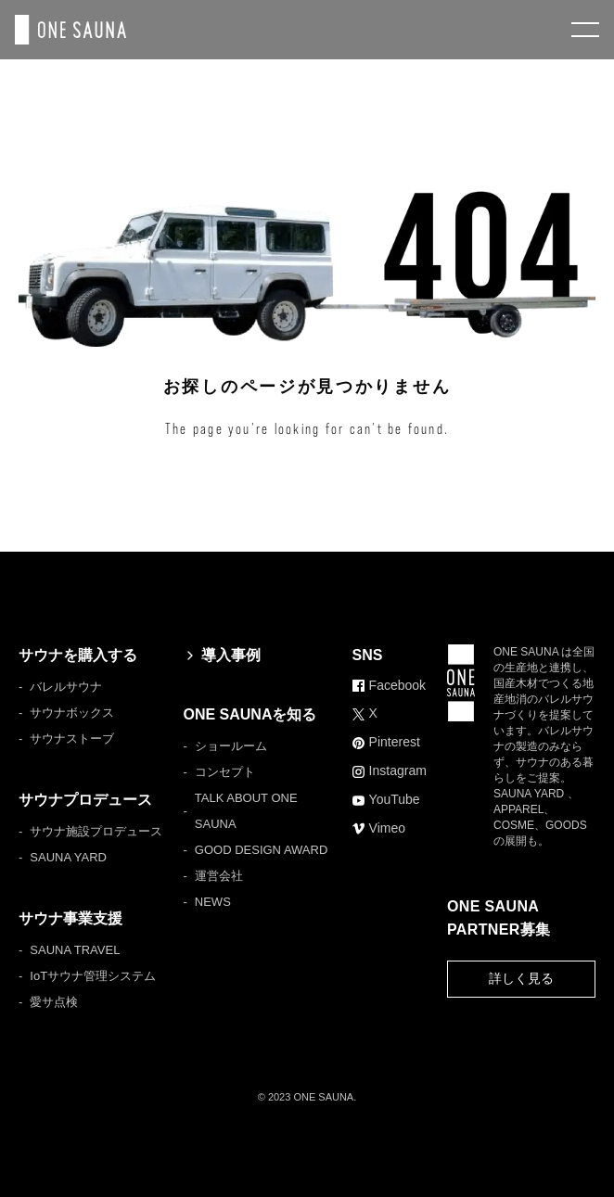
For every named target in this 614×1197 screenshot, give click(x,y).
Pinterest (386, 741)
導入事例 (222, 655)
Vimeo (378, 828)
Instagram (389, 770)
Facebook (389, 685)
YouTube (386, 799)
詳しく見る (521, 978)
